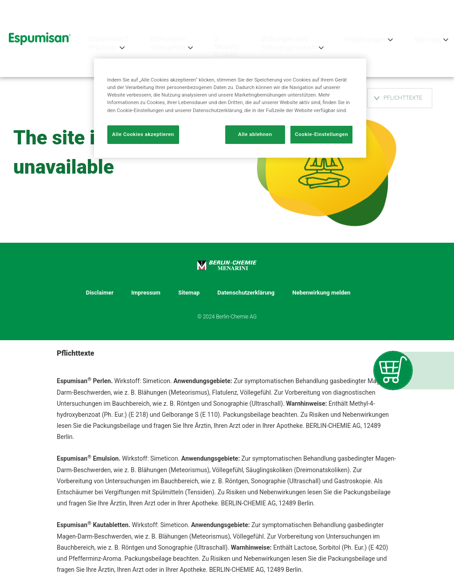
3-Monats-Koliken (227, 47)
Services (427, 39)
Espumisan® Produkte (109, 43)
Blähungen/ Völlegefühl (168, 43)
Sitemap (189, 292)
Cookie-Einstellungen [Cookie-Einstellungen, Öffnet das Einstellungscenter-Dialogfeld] (321, 134)
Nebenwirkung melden (321, 292)
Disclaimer (100, 292)
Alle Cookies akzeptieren (143, 134)
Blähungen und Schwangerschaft (288, 43)
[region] (230, 107)
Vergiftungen (365, 39)
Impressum (145, 292)
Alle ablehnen (255, 134)
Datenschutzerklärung (245, 292)
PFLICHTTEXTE (403, 97)
